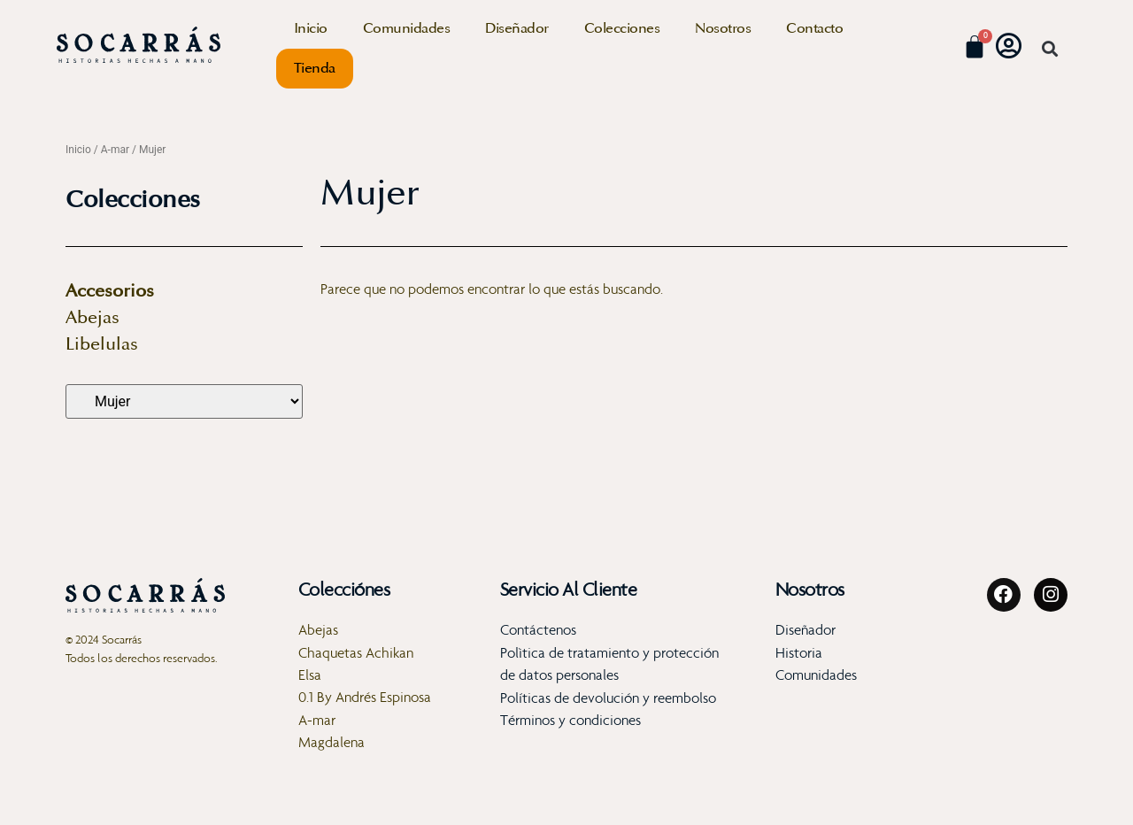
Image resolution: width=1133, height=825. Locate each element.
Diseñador (517, 28)
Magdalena (331, 743)
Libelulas (102, 344)
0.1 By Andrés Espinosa (364, 697)
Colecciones (622, 28)
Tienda (314, 68)
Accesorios (110, 291)
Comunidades (407, 28)
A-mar (115, 149)
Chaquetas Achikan (355, 652)
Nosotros (723, 28)
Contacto (814, 28)
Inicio (311, 28)
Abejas (92, 317)
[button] (1049, 49)
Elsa (309, 674)
